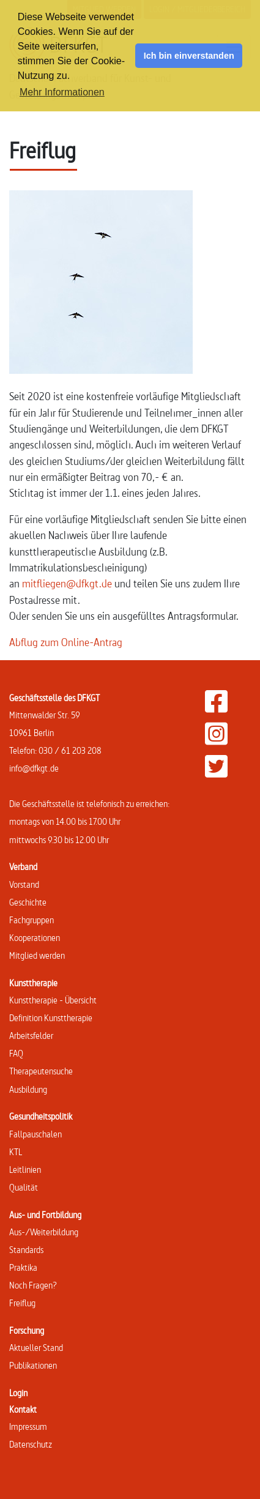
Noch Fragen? (33, 1285)
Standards (26, 1249)
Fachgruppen (31, 920)
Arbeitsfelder (31, 1035)
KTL (15, 1152)
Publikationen (33, 1365)
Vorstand (24, 884)
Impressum (28, 1426)
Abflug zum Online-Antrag (65, 642)
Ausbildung (28, 1089)
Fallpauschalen (35, 1134)
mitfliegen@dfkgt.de (67, 583)
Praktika (23, 1267)
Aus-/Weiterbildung (43, 1232)
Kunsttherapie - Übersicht (53, 1000)
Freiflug (22, 1303)
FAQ (16, 1053)
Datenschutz (30, 1444)
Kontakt (23, 1409)
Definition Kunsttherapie (50, 1018)
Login (18, 1393)
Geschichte (27, 902)
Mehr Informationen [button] (62, 92)
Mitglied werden (37, 955)
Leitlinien (25, 1169)
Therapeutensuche (41, 1071)
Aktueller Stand (36, 1347)
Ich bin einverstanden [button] (189, 56)
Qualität (23, 1187)
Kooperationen (34, 937)
